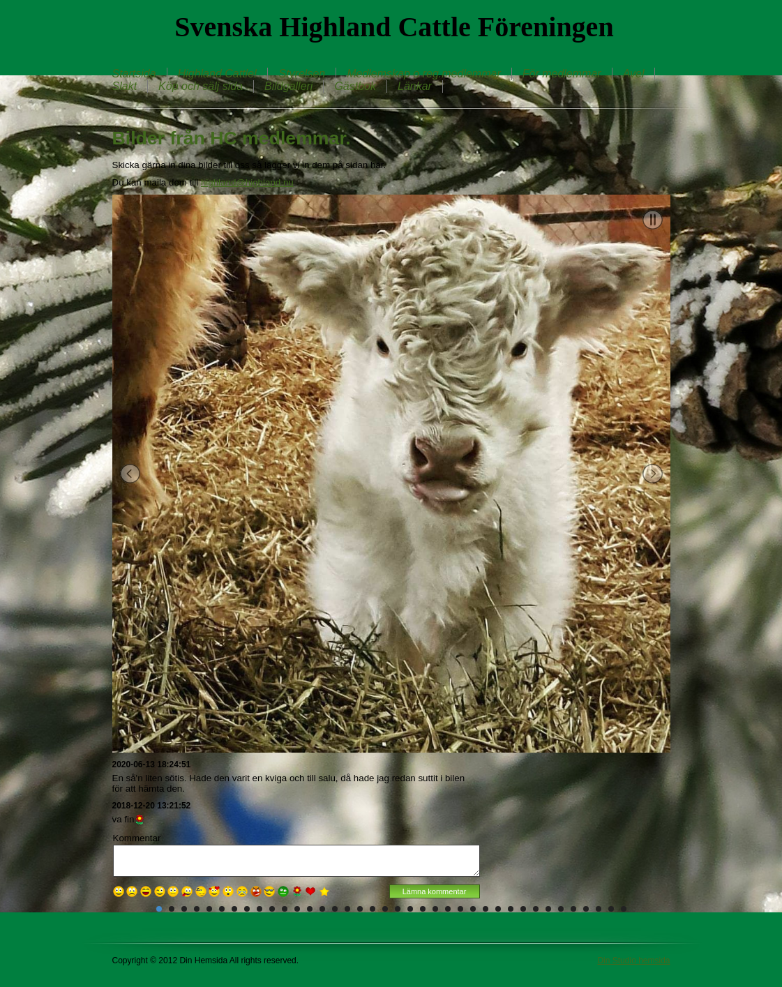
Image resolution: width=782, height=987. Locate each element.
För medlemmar (561, 74)
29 (510, 909)
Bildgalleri (288, 86)
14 (322, 909)
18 (372, 909)
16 (347, 909)
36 (598, 909)
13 (310, 909)
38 (623, 909)
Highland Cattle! (217, 74)
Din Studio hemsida (633, 960)
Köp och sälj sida (200, 86)
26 (473, 909)
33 (561, 909)
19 (385, 909)
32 (548, 909)
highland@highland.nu (247, 182)
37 (611, 909)
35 (586, 909)
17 (360, 909)
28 (498, 909)
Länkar (415, 86)
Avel (634, 74)
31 (536, 909)
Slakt (124, 86)
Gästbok (355, 86)
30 (523, 909)
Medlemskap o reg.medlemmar (424, 74)
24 (448, 909)
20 (397, 909)
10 (272, 909)
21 (410, 909)
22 (423, 909)
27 (485, 909)
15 (335, 909)
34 (573, 909)
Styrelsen (301, 74)
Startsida (134, 74)
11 (284, 909)
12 (297, 909)
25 (460, 909)
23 (435, 909)
